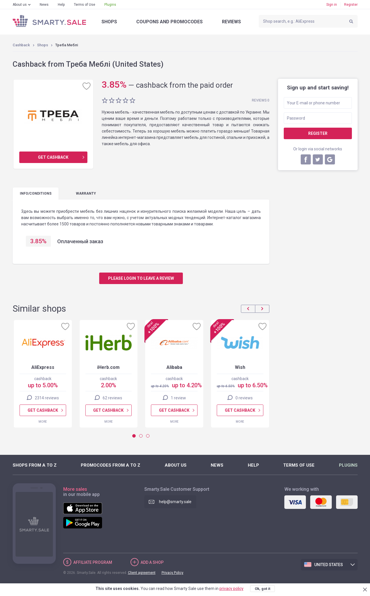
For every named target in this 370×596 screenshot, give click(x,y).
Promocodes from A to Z (110, 465)
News (44, 5)
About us (20, 5)
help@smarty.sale (175, 501)
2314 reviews (46, 398)
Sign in (331, 5)
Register (351, 5)
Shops (109, 21)
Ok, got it (262, 589)
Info (35, 193)
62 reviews (112, 398)
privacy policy (231, 588)
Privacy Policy (172, 573)
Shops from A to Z (35, 465)
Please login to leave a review (141, 278)
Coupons (169, 21)
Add (152, 562)
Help (61, 5)
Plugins (110, 5)
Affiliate (92, 562)
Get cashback (53, 157)
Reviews (231, 21)
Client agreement (142, 573)
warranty (86, 193)
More (43, 421)
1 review (178, 398)
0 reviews (243, 398)
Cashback (21, 45)
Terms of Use (84, 5)
